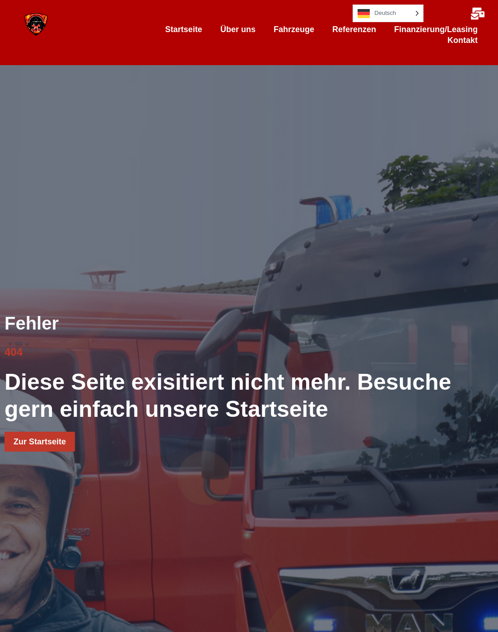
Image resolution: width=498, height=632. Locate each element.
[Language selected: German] (388, 13)
